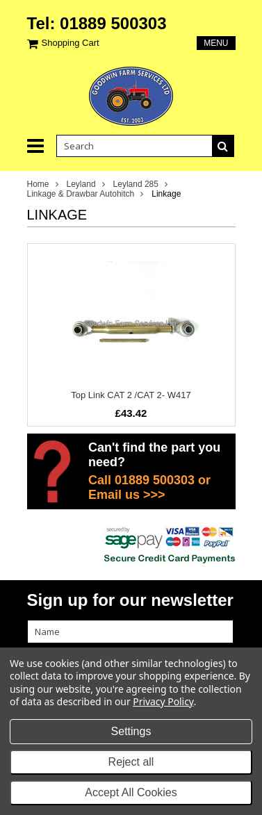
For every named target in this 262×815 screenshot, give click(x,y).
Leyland (81, 184)
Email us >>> (126, 495)
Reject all (131, 762)
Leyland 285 (135, 184)
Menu (216, 43)
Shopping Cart (70, 43)
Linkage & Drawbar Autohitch (81, 194)
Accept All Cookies (131, 792)
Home (38, 184)
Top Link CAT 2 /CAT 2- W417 (130, 395)
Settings (131, 731)
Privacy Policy (163, 701)
